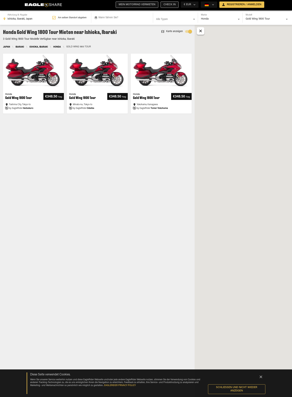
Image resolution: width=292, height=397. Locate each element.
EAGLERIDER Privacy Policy (120, 385)
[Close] (260, 376)
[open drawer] (241, 4)
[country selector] (190, 4)
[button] (137, 4)
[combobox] (27, 18)
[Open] (194, 19)
